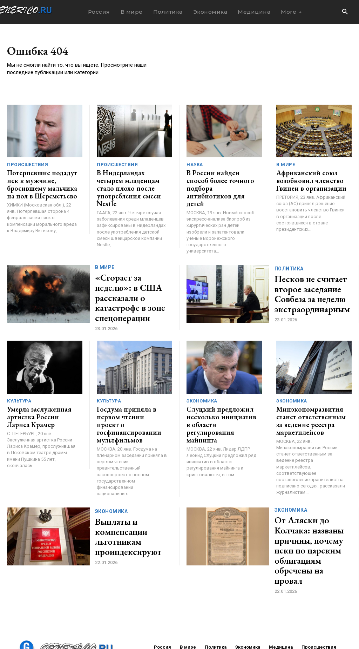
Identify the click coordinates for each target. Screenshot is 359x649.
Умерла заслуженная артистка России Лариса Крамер (38, 390)
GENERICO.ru (58, 619)
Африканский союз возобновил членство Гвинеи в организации (304, 180)
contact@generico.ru (147, 623)
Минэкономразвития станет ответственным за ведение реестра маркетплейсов (308, 393)
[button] (345, 12)
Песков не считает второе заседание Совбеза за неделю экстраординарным (305, 276)
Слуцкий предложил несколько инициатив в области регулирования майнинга (217, 393)
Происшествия (27, 166)
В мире (285, 166)
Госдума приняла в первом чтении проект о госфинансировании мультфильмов (132, 393)
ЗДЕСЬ (73, 623)
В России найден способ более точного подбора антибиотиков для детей (219, 180)
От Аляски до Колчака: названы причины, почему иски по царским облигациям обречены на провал (311, 506)
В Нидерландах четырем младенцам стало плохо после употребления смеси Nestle (129, 183)
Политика (289, 255)
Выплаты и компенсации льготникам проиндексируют (122, 506)
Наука (195, 166)
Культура (19, 376)
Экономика (202, 376)
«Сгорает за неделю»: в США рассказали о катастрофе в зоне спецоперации (131, 276)
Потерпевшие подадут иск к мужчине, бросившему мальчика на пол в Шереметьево (42, 183)
